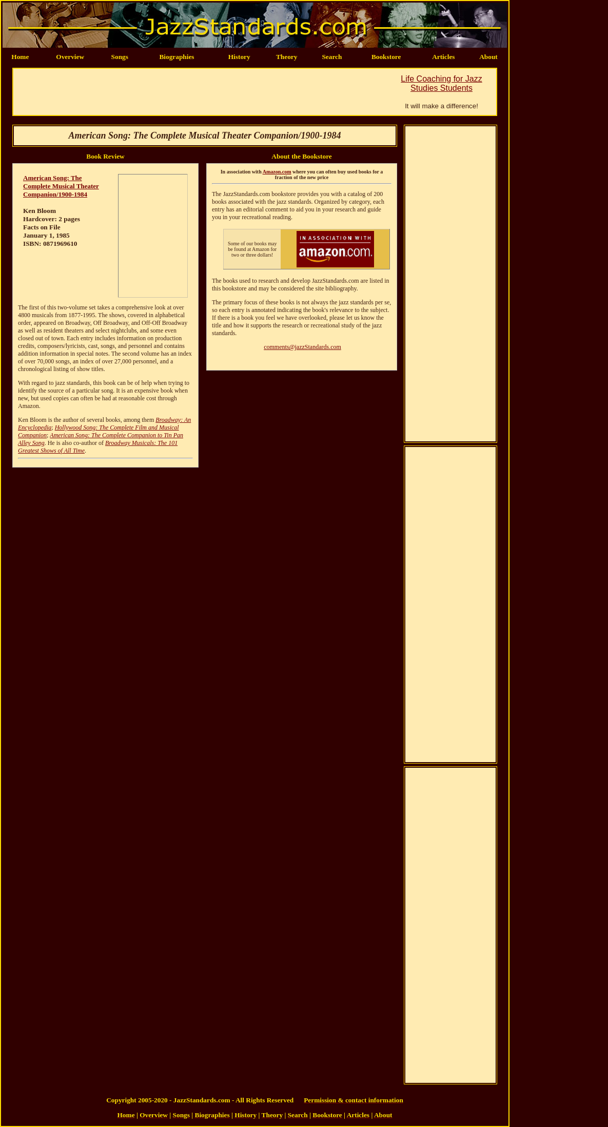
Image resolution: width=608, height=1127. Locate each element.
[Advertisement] (200, 92)
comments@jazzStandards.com (302, 347)
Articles (443, 57)
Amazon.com (277, 171)
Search (332, 57)
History (239, 57)
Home (20, 57)
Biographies (176, 57)
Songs (119, 57)
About (488, 57)
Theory (286, 57)
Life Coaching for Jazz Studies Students (441, 83)
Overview (70, 57)
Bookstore (386, 57)
